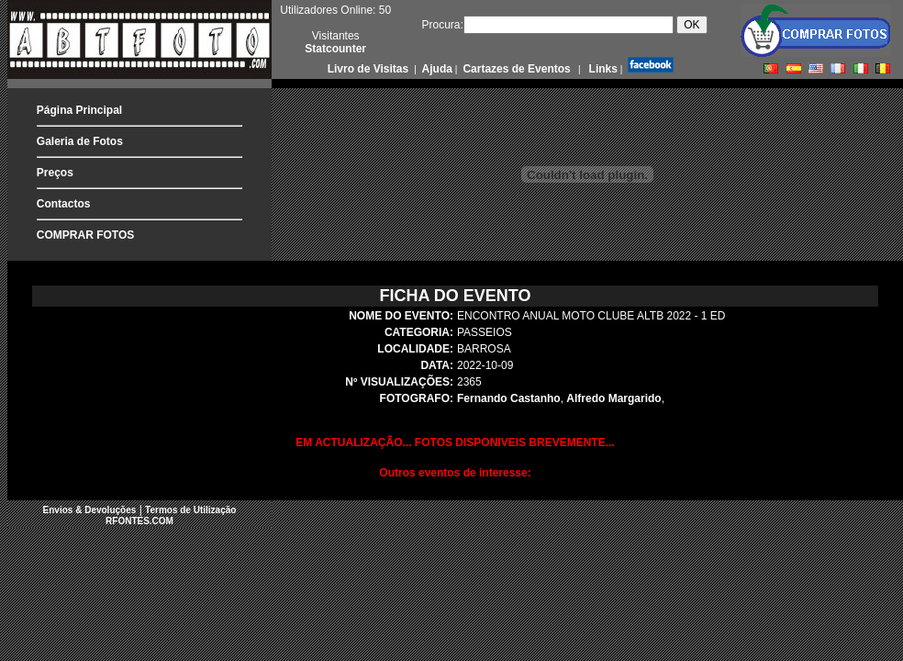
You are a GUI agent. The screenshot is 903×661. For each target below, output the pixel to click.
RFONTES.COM (139, 521)
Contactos (64, 203)
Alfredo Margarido (613, 398)
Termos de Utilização (190, 510)
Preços (55, 172)
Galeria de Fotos (80, 141)
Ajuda (435, 68)
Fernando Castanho (509, 398)
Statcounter (335, 48)
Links (601, 68)
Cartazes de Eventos (515, 68)
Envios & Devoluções (90, 510)
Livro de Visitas (370, 68)
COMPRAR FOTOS (85, 235)
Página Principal (79, 110)
